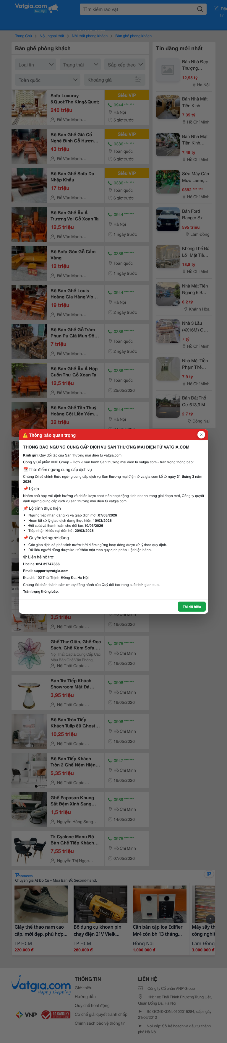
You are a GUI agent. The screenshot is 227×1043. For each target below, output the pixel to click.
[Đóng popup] (201, 434)
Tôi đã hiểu (192, 606)
